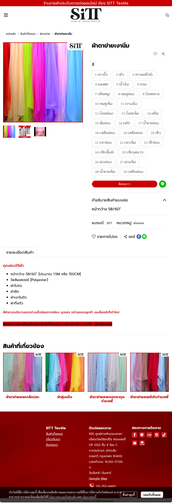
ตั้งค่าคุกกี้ (129, 494)
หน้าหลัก (11, 34)
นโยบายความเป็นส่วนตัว (63, 497)
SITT (109, 223)
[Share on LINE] (144, 236)
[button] (167, 15)
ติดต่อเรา (125, 184)
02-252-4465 (106, 486)
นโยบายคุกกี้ (89, 497)
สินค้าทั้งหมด (27, 34)
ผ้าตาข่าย (45, 34)
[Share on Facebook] (139, 236)
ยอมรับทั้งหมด (152, 494)
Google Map (98, 478)
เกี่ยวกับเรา (53, 439)
